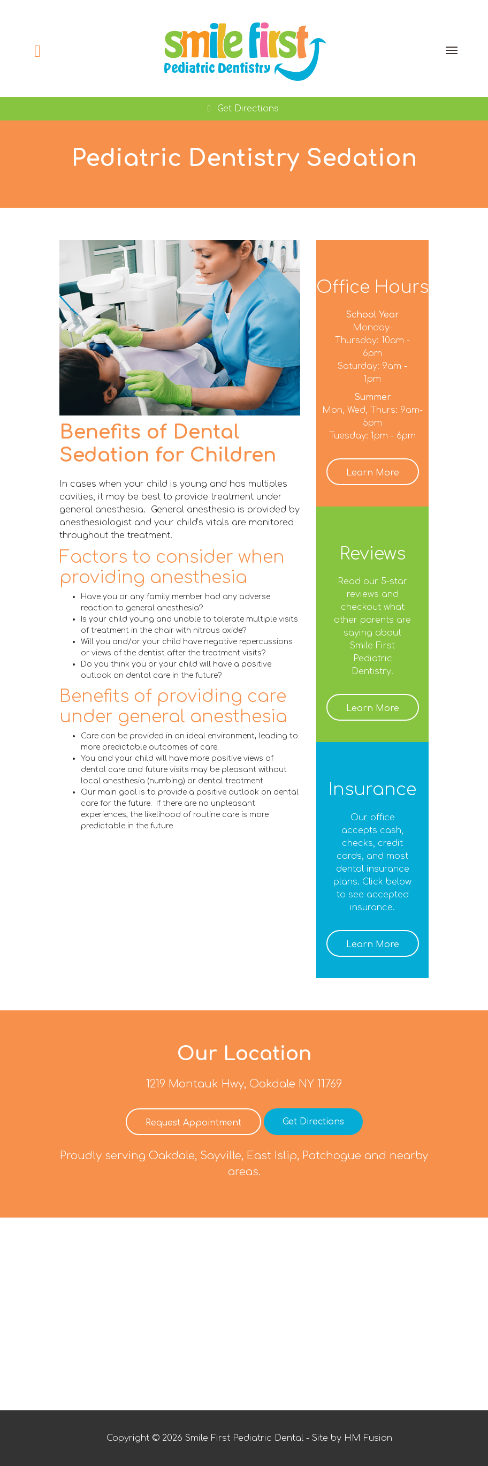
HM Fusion (368, 1438)
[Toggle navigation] (451, 50)
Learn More (372, 473)
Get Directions (241, 109)
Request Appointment (193, 1123)
